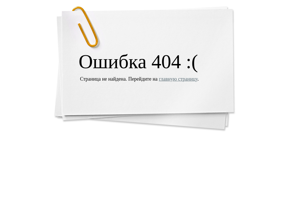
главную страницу (178, 79)
